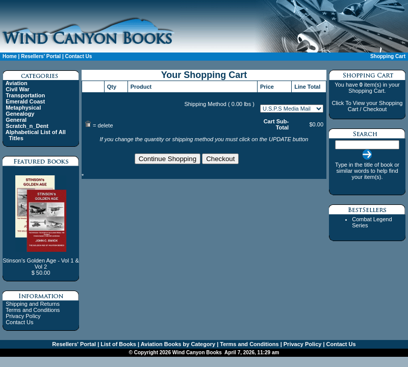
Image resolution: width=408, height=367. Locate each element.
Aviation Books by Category (177, 344)
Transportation (25, 95)
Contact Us (78, 56)
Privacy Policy (23, 316)
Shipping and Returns (33, 304)
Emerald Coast (25, 101)
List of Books (117, 344)
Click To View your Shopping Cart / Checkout (367, 106)
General (16, 120)
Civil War (18, 89)
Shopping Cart (387, 56)
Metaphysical (23, 107)
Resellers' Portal (41, 56)
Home (10, 56)
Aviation (17, 83)
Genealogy (20, 114)
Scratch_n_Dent (27, 126)
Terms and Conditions (33, 310)
